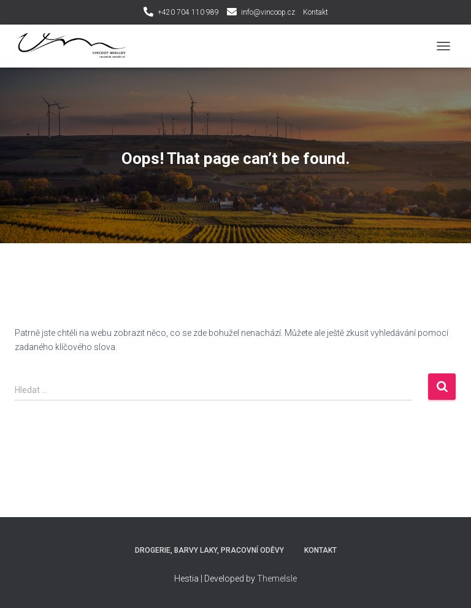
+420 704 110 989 (188, 12)
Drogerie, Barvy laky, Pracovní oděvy (209, 550)
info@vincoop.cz (268, 12)
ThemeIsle (277, 578)
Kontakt (315, 12)
